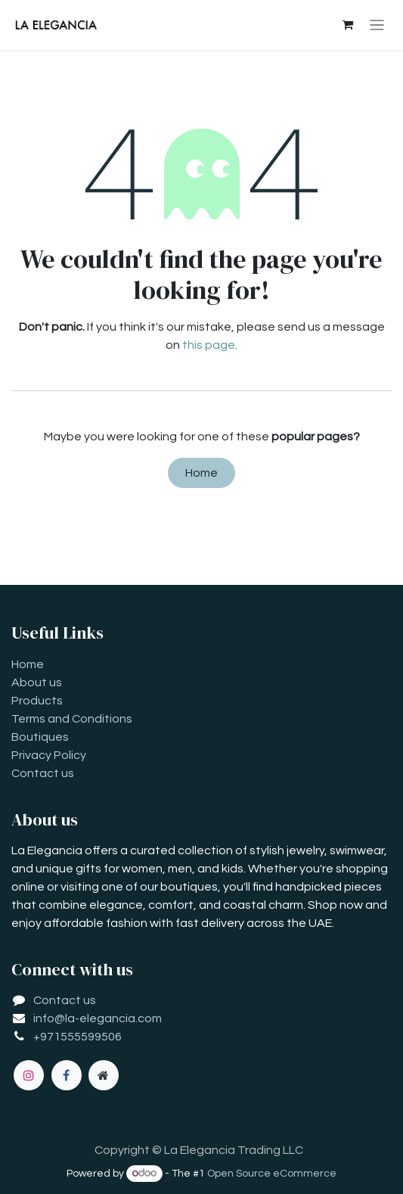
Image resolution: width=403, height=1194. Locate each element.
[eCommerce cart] (347, 25)
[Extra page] (103, 1075)
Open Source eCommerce (271, 1173)
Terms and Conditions (71, 719)
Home (201, 473)
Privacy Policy (48, 755)
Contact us (42, 773)
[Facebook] (66, 1075)
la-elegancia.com (113, 1018)
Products (37, 701)
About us (36, 682)
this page (208, 345)
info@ (49, 1018)
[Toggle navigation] (377, 25)
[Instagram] (29, 1075)
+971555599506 (77, 1037)
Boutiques (40, 737)
